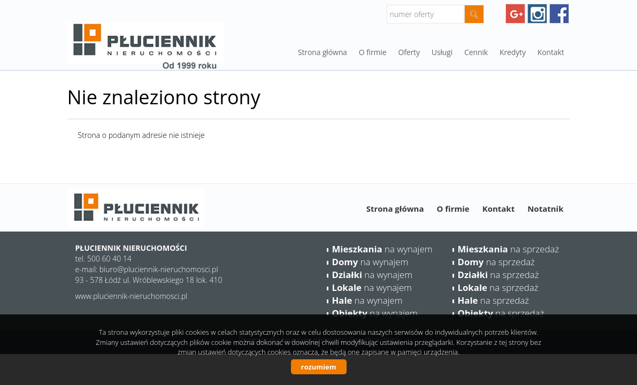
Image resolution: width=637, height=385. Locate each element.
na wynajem (382, 249)
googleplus (515, 14)
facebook (559, 14)
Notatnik (545, 208)
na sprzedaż (508, 249)
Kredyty (513, 52)
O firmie (452, 208)
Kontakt (551, 52)
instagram (537, 14)
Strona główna (322, 52)
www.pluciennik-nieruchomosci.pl (131, 296)
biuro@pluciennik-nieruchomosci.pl (158, 269)
